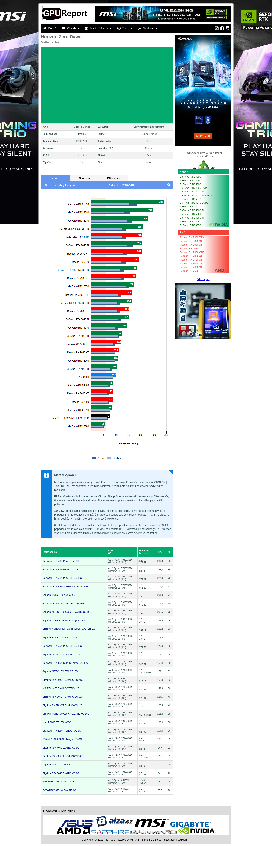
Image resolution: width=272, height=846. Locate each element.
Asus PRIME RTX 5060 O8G (57, 722)
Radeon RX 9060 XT (190, 263)
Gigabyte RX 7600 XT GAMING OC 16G (62, 756)
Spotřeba (84, 178)
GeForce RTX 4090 (190, 180)
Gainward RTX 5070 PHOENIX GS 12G (62, 646)
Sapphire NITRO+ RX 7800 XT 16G (60, 671)
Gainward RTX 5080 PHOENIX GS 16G (62, 578)
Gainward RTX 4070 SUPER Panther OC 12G (65, 663)
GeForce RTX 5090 (190, 176)
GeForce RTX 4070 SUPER (194, 202)
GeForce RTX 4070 (190, 206)
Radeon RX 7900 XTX (191, 237)
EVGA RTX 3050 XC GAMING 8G (59, 790)
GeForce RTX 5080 (190, 184)
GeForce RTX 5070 (190, 199)
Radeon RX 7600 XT (190, 267)
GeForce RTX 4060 (190, 221)
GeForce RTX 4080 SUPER (194, 188)
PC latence (113, 178)
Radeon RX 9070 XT (190, 241)
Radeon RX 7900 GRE (192, 252)
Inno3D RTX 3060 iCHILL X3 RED (59, 781)
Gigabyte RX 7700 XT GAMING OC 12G (62, 705)
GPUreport (203, 279)
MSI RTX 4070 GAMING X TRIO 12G (61, 688)
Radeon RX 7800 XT (190, 256)
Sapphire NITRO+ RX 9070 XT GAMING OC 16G (67, 612)
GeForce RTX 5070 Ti (191, 191)
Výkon (55, 178)
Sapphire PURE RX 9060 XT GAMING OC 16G (66, 714)
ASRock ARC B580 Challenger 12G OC (62, 739)
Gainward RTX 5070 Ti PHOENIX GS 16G (63, 603)
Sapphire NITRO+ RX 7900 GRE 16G (61, 654)
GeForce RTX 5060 (190, 214)
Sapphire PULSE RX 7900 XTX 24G (60, 595)
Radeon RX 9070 (188, 248)
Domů (50, 28)
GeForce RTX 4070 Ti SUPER (196, 195)
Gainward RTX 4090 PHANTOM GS (60, 569)
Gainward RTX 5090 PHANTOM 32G (61, 561)
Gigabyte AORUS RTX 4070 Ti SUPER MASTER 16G (69, 629)
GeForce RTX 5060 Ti (191, 210)
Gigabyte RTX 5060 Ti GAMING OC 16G (63, 697)
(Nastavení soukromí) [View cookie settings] (176, 839)
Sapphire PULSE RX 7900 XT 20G (60, 637)
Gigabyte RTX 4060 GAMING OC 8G (61, 747)
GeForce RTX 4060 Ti (191, 217)
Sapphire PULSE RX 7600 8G (57, 764)
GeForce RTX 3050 (190, 225)
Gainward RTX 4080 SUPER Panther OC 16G (65, 586)
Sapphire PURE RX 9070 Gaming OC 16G (64, 620)
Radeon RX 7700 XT (190, 259)
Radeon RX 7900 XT (190, 244)
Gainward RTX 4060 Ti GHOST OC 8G (62, 731)
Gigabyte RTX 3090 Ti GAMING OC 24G (63, 680)
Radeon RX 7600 (188, 270)
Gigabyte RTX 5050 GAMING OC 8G (61, 773)
